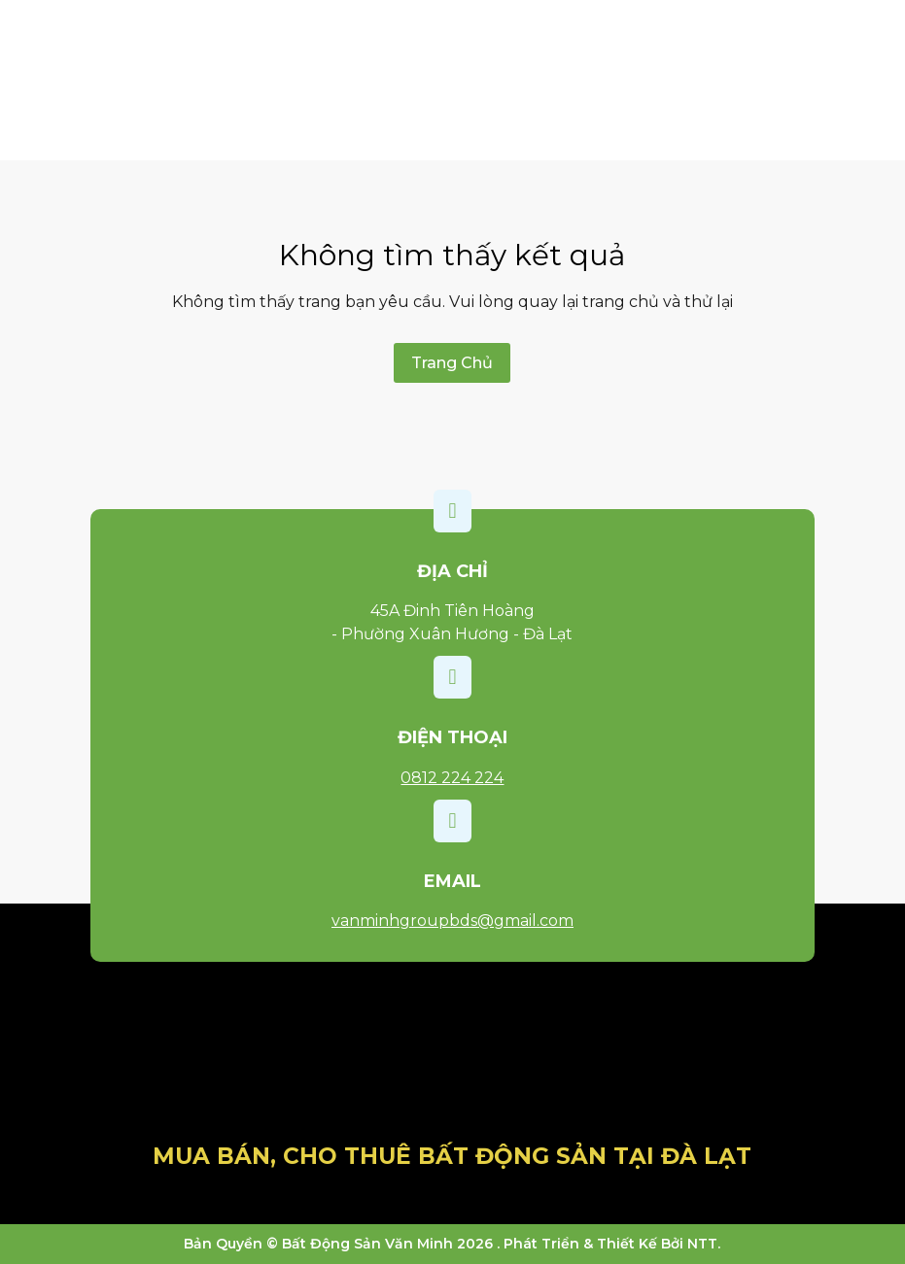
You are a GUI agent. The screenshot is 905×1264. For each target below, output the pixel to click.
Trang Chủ (452, 363)
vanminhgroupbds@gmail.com (452, 920)
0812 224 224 (452, 778)
